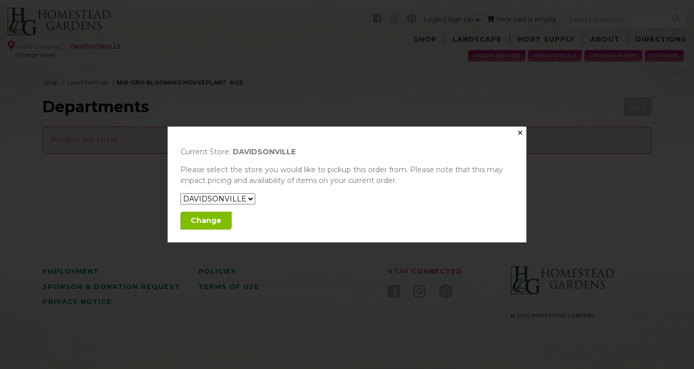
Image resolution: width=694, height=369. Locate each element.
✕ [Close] (520, 133)
